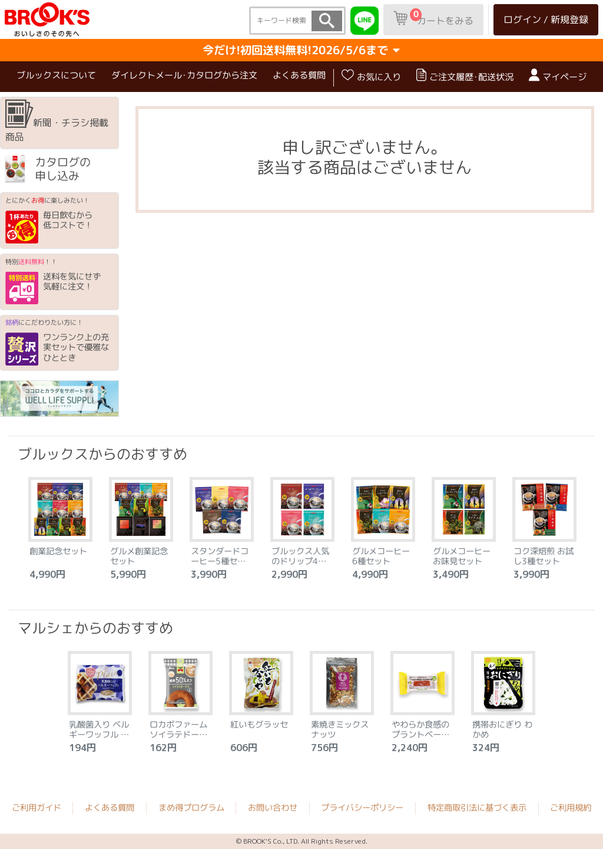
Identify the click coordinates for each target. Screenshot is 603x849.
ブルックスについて (56, 75)
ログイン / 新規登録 (545, 19)
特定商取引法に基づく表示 (477, 808)
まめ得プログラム (191, 808)
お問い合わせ (272, 808)
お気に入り (371, 75)
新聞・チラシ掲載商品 (56, 122)
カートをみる (433, 17)
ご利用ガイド (36, 808)
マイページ (558, 75)
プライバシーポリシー (362, 808)
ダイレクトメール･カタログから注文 (184, 75)
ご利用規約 (570, 808)
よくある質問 (299, 75)
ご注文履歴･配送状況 (464, 75)
